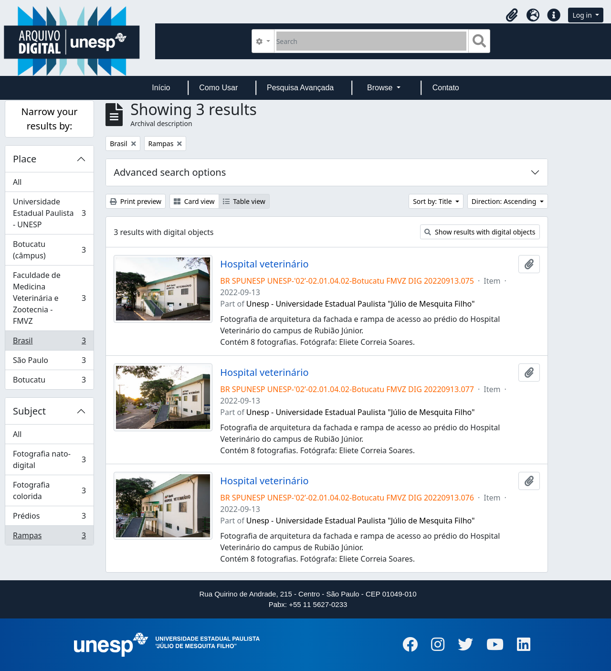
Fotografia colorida (49, 490)
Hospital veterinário (264, 264)
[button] (511, 15)
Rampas (49, 537)
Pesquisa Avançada (300, 88)
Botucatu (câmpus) (49, 250)
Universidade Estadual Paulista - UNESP (49, 213)
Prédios (49, 518)
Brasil (49, 343)
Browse (381, 88)
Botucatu (49, 381)
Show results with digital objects (479, 231)
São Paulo (49, 362)
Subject (29, 411)
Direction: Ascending (505, 201)
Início (161, 88)
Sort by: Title (433, 201)
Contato (445, 88)
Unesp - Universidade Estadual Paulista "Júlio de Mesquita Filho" (360, 303)
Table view (244, 201)
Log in (582, 15)
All (17, 182)
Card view (194, 201)
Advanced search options (170, 172)
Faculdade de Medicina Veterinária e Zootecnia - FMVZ (49, 298)
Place (24, 158)
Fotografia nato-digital (49, 459)
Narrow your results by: (49, 118)
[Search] (371, 41)
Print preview (135, 201)
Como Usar (218, 88)
